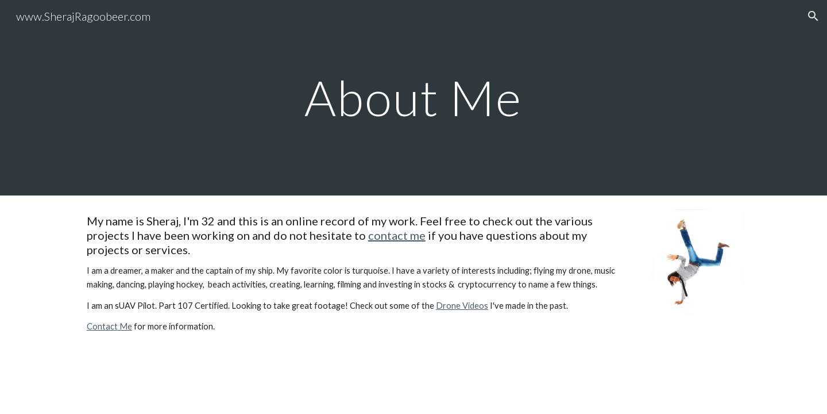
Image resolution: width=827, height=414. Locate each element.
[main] (413, 97)
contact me (397, 235)
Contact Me (109, 326)
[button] (813, 16)
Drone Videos (462, 305)
